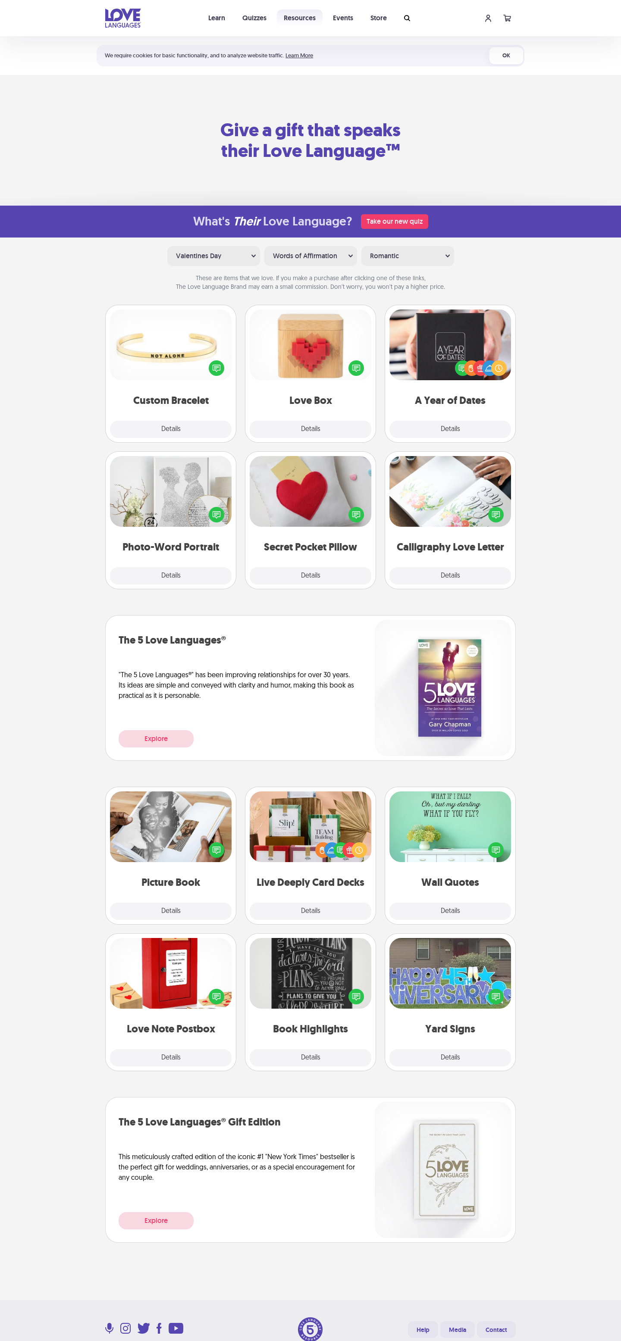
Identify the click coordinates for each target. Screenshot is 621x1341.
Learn (216, 17)
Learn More (299, 55)
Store (378, 17)
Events (343, 17)
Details (171, 429)
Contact (496, 1330)
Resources (300, 17)
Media (457, 1330)
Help (423, 1330)
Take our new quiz (395, 221)
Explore (156, 738)
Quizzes (254, 17)
